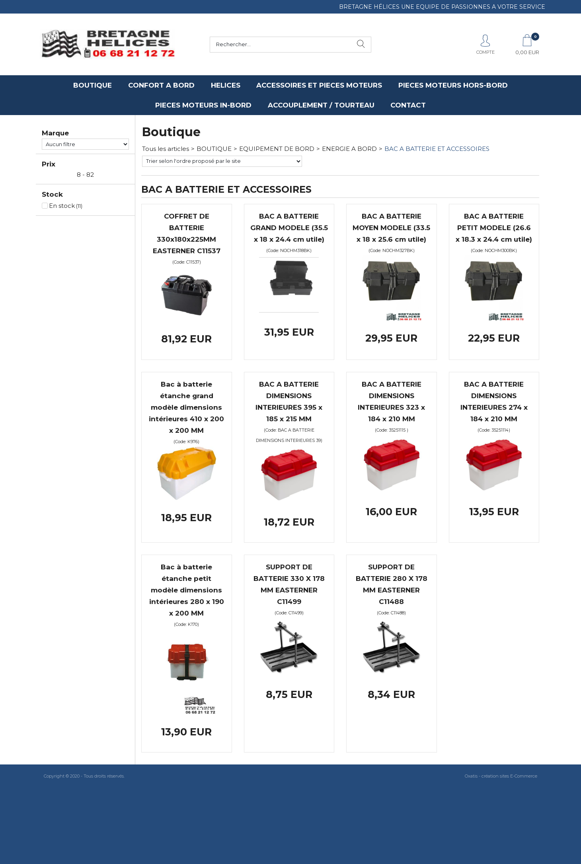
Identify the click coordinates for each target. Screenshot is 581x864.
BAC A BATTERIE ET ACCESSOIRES (436, 148)
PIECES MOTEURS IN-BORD (203, 105)
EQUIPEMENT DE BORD (276, 148)
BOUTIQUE (92, 85)
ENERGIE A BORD (349, 148)
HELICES (225, 85)
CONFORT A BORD (161, 85)
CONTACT (408, 105)
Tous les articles (165, 148)
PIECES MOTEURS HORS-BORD (453, 85)
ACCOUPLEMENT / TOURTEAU (321, 105)
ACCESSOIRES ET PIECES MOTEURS (319, 85)
